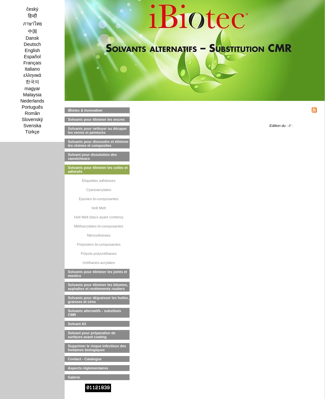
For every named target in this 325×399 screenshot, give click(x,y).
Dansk (32, 38)
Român (32, 113)
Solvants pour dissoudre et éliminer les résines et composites (98, 143)
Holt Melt (99, 208)
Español (32, 56)
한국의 (32, 81)
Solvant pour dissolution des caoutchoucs (92, 156)
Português (32, 107)
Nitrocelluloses (99, 235)
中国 (32, 31)
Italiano (32, 69)
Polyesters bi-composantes (98, 244)
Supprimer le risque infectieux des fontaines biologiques (97, 348)
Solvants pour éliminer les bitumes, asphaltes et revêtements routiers (98, 287)
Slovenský (32, 119)
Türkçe (32, 131)
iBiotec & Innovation (85, 110)
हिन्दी (32, 16)
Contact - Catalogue (85, 359)
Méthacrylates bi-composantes (98, 226)
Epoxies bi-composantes (99, 199)
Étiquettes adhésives (98, 181)
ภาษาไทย (32, 23)
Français (32, 62)
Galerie (74, 377)
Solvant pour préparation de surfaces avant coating (92, 335)
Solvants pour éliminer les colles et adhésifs (98, 169)
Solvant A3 (77, 324)
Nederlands (32, 100)
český (32, 9)
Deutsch (32, 44)
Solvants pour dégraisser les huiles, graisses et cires (98, 300)
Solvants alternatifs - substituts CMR (94, 313)
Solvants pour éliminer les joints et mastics (97, 274)
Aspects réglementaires (88, 368)
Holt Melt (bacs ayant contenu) (98, 217)
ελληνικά (32, 75)
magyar (32, 88)
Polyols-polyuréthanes (99, 253)
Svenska (32, 125)
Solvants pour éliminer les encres (96, 119)
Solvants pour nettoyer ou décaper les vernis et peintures (97, 130)
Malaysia (32, 94)
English (32, 50)
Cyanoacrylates (98, 190)
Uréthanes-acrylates (98, 263)
